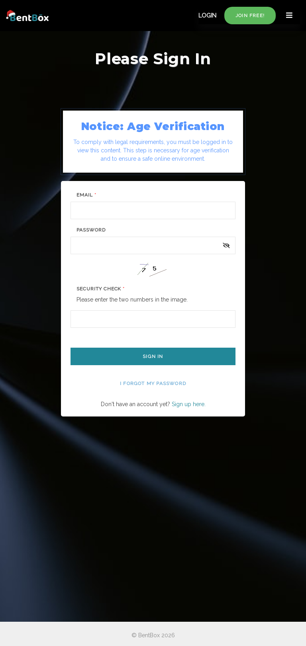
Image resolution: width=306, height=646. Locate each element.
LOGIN (207, 15)
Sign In (153, 356)
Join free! (250, 15)
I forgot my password (153, 383)
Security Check (100, 289)
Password (91, 230)
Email (86, 195)
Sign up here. (189, 404)
